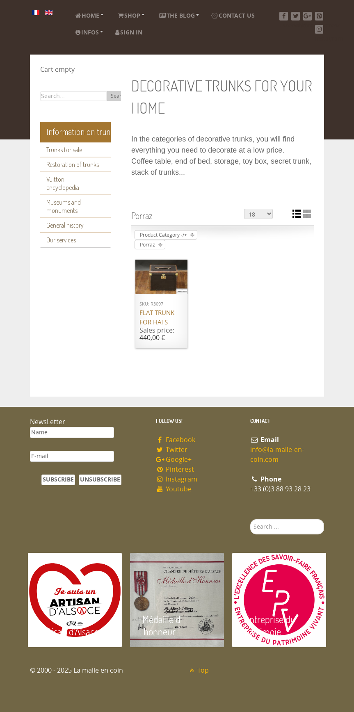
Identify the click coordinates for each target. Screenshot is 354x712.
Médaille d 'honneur (161, 625)
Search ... (250, 519)
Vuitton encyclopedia (62, 183)
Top (198, 670)
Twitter (172, 450)
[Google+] (307, 16)
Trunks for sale (64, 150)
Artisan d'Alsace (69, 631)
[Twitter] (295, 16)
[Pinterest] (319, 16)
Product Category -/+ (163, 235)
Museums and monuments (63, 206)
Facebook (176, 440)
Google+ (174, 459)
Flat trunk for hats (156, 317)
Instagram (177, 479)
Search (119, 96)
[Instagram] (319, 29)
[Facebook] (283, 16)
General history (65, 225)
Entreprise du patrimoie (269, 625)
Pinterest (175, 469)
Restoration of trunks (72, 164)
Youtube (174, 489)
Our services (61, 240)
